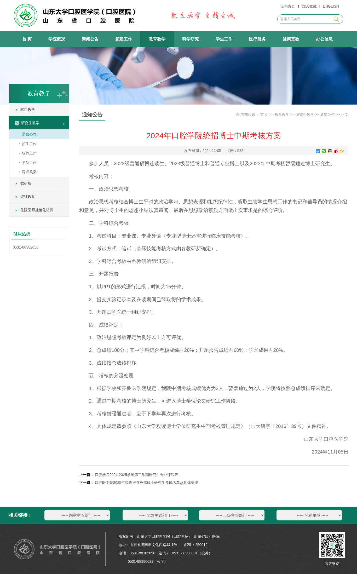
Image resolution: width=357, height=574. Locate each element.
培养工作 (29, 153)
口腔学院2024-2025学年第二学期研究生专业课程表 (136, 475)
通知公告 (29, 134)
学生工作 (224, 39)
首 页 (27, 39)
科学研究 (190, 39)
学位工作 (29, 162)
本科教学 (27, 109)
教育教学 (157, 39)
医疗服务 (257, 39)
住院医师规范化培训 (36, 210)
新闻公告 (90, 39)
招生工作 (29, 144)
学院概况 (56, 39)
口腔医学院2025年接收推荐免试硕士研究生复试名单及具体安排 (146, 482)
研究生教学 (30, 123)
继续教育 (27, 196)
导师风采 (29, 172)
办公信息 (324, 39)
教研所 (25, 183)
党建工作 (123, 39)
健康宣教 (291, 39)
